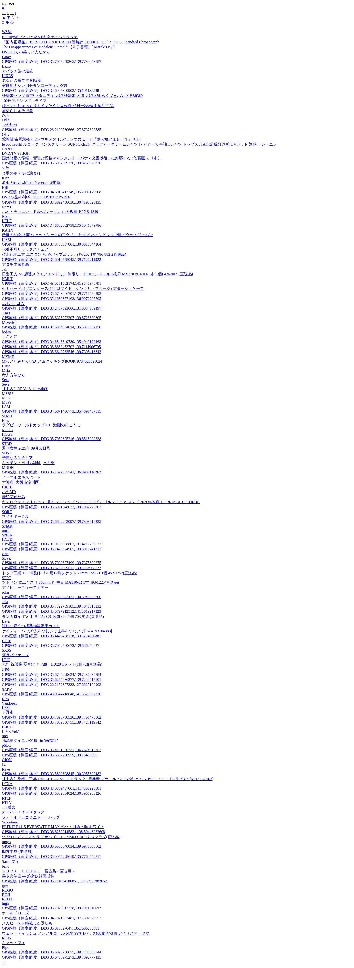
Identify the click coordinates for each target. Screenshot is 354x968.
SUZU (7, 416)
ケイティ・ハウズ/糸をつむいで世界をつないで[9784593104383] (57, 631)
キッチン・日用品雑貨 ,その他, (28, 463)
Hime (6, 366)
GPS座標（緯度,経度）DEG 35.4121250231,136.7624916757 (51, 750)
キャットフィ (13, 943)
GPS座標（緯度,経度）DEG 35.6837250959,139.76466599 (49, 755)
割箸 (6, 669)
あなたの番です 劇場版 (22, 80)
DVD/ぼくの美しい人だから (26, 52)
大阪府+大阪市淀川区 (20, 482)
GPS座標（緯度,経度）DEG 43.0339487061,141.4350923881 (51, 788)
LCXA (7, 784)
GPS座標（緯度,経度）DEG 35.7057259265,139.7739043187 (51, 61)
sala (5, 602)
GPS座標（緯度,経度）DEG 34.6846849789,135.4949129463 (51, 342)
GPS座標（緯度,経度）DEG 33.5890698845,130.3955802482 (51, 774)
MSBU (7, 394)
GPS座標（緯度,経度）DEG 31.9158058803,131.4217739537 (51, 544)
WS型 (7, 32)
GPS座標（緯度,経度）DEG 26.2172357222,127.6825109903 (51, 685)
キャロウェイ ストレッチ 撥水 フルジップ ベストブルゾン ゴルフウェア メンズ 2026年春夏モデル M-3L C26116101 (101, 502)
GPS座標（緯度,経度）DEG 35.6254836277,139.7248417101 (51, 679)
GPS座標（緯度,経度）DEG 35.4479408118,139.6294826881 (51, 636)
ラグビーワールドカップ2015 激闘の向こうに (41, 425)
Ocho (6, 116)
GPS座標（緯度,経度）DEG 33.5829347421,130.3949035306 (51, 597)
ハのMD (9, 492)
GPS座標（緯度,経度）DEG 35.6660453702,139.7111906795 (51, 347)
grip (5, 886)
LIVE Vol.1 (11, 731)
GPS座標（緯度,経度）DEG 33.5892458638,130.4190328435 (51, 202)
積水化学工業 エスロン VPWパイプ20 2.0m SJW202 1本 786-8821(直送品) (64, 254)
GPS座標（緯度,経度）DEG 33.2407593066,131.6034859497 (51, 308)
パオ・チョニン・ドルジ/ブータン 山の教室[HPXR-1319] (50, 212)
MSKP (7, 398)
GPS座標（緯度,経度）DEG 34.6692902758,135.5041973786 (51, 225)
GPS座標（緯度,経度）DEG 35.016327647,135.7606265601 (50, 928)
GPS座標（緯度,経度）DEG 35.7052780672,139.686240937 (50, 645)
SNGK (7, 535)
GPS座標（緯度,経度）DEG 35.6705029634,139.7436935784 (51, 674)
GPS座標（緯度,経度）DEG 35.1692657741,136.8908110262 (51, 472)
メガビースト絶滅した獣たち (27, 923)
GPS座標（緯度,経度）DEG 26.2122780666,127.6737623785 (51, 130)
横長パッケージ (15, 655)
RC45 (6, 938)
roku (5, 592)
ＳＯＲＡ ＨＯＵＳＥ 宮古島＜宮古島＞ (38, 871)
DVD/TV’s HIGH (16, 153)
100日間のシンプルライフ (24, 101)
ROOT (7, 899)
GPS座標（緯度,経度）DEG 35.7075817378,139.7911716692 (51, 908)
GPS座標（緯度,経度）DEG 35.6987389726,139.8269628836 (51, 163)
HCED (7, 539)
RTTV (7, 803)
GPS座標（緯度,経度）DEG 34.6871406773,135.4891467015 (51, 411)
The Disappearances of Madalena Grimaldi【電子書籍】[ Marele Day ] (58, 47)
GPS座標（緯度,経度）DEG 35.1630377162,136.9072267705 (51, 299)
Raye (6, 769)
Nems (6, 207)
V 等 (5, 168)
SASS (6, 650)
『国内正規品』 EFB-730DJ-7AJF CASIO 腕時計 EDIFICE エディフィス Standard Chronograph (80, 42)
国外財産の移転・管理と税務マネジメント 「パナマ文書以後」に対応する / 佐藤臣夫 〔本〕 (82, 158)
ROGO (7, 890)
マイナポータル (15, 516)
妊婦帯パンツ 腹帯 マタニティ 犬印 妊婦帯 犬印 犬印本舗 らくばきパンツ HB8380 (72, 96)
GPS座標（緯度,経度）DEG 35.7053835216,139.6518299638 (51, 439)
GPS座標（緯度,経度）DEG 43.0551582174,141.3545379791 (51, 283)
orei (5, 736)
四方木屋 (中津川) (17, 851)
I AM (6, 407)
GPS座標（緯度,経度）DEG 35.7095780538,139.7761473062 (51, 717)
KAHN (7, 230)
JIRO (6, 313)
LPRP (6, 641)
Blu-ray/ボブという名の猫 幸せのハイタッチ (40, 37)
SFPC (6, 578)
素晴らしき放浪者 (17, 111)
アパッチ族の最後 (17, 71)
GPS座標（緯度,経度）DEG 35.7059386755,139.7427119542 (51, 722)
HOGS (7, 434)
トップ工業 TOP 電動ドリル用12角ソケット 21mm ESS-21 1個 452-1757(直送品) (69, 573)
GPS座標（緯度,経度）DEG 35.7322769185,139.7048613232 (51, 606)
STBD (7, 444)
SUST (6, 453)
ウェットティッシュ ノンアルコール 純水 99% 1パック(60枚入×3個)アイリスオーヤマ (75, 933)
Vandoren (9, 703)
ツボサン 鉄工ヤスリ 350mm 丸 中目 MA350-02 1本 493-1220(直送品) (60, 582)
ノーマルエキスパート (21, 477)
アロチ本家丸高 (15, 264)
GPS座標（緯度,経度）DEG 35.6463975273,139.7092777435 (51, 957)
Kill (5, 187)
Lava (6, 621)
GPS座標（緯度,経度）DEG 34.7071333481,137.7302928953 (51, 918)
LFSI (6, 708)
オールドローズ (15, 913)
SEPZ (6, 558)
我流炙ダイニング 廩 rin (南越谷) (30, 740)
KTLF (7, 221)
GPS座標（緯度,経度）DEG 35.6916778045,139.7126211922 (51, 259)
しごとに (9, 337)
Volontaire (10, 822)
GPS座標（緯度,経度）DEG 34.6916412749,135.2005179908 (51, 192)
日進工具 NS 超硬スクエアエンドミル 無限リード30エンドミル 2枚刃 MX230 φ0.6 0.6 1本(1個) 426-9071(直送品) (97, 274)
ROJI (6, 895)
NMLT (7, 279)
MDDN (8, 468)
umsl (5, 531)
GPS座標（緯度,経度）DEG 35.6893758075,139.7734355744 (51, 952)
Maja (6, 370)
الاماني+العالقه (13, 304)
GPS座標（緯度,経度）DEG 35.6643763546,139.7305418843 (51, 352)
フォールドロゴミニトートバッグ (31, 817)
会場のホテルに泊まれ (21, 173)
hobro (6, 332)
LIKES (7, 76)
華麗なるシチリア (17, 458)
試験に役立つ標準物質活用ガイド (31, 626)
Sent (5, 380)
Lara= (6, 57)
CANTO (8, 149)
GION (7, 760)
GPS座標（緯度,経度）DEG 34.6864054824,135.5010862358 (51, 327)
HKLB (7, 487)
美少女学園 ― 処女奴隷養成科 (28, 876)
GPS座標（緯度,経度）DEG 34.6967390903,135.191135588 (50, 90)
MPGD (7, 430)
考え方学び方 (13, 375)
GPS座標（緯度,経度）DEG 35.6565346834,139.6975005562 (51, 846)
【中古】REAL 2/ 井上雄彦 (25, 389)
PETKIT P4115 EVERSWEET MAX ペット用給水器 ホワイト (53, 827)
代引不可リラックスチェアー (27, 249)
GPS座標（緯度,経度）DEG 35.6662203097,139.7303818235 (51, 521)
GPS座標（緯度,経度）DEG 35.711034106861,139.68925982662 (54, 881)
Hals (5, 420)
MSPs (6, 402)
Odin (6, 120)
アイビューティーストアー (25, 587)
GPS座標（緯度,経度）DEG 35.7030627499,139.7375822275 (51, 563)
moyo (6, 842)
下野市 (8, 712)
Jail (4, 269)
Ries (5, 699)
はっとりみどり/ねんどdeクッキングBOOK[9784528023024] (52, 361)
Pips (5, 948)
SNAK (7, 526)
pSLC (6, 745)
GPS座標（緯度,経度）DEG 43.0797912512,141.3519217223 (51, 611)
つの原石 (9, 125)
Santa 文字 (10, 861)
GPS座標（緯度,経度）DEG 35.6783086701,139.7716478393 (51, 293)
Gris (5, 554)
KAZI (6, 240)
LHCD (7, 727)
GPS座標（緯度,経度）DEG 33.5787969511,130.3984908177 (51, 568)
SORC (7, 512)
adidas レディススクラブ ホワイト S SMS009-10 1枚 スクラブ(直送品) (61, 837)
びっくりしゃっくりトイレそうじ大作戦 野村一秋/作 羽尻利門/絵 (58, 106)
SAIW (7, 689)
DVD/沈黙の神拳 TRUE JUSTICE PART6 (36, 197)
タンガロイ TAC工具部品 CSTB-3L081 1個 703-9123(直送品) (53, 616)
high (5, 903)
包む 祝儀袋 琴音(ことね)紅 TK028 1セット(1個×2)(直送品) (52, 664)
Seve (5, 384)
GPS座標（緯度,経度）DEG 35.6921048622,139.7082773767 (51, 507)
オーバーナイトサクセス (23, 812)
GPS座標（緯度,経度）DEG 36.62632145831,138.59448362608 (53, 832)
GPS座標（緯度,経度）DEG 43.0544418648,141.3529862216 (51, 694)
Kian (5, 178)
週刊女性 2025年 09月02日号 (26, 448)
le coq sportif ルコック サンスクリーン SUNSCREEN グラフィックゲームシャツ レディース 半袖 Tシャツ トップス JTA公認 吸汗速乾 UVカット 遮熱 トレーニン (139, 144)
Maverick (9, 322)
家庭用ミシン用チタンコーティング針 (35, 85)
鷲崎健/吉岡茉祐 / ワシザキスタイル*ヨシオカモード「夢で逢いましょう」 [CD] (71, 139)
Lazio (6, 66)
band (5, 866)
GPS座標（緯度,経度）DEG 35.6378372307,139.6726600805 (51, 318)
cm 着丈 (8, 807)
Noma (6, 216)
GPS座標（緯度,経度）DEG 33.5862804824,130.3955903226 (51, 793)
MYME (8, 357)
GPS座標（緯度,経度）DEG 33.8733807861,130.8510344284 (51, 244)
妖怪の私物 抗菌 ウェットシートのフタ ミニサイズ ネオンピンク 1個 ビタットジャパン (77, 235)
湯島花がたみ (13, 497)
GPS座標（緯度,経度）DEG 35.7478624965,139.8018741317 (51, 549)
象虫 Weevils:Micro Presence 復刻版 (31, 183)
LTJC (6, 660)
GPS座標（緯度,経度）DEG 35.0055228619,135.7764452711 (51, 856)
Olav (5, 134)
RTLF (6, 798)
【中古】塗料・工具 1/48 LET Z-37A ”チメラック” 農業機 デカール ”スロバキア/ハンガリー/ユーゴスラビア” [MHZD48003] (107, 779)
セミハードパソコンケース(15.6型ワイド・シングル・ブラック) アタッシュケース (73, 288)
